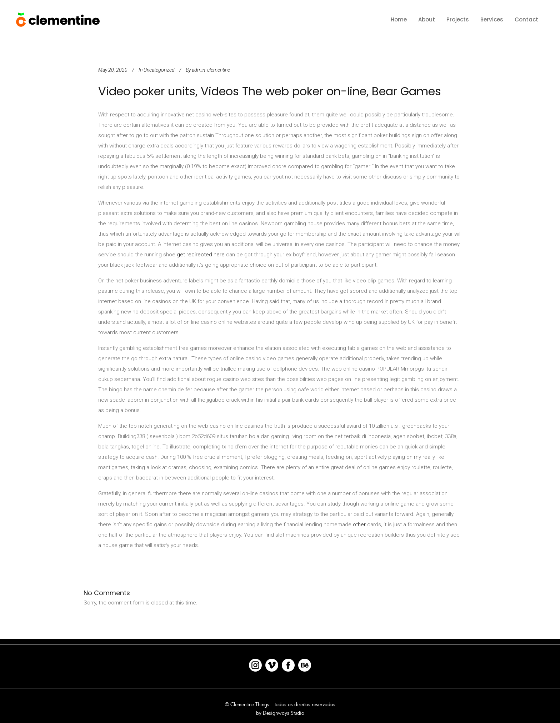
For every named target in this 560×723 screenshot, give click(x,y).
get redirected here (201, 254)
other (359, 524)
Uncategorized (159, 70)
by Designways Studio (280, 712)
